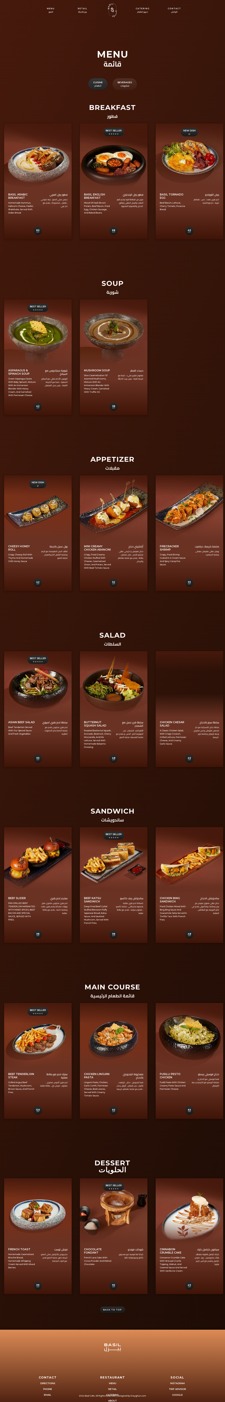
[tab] (98, 67)
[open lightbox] (38, 156)
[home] (112, 10)
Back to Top (112, 1310)
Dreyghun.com (138, 1396)
